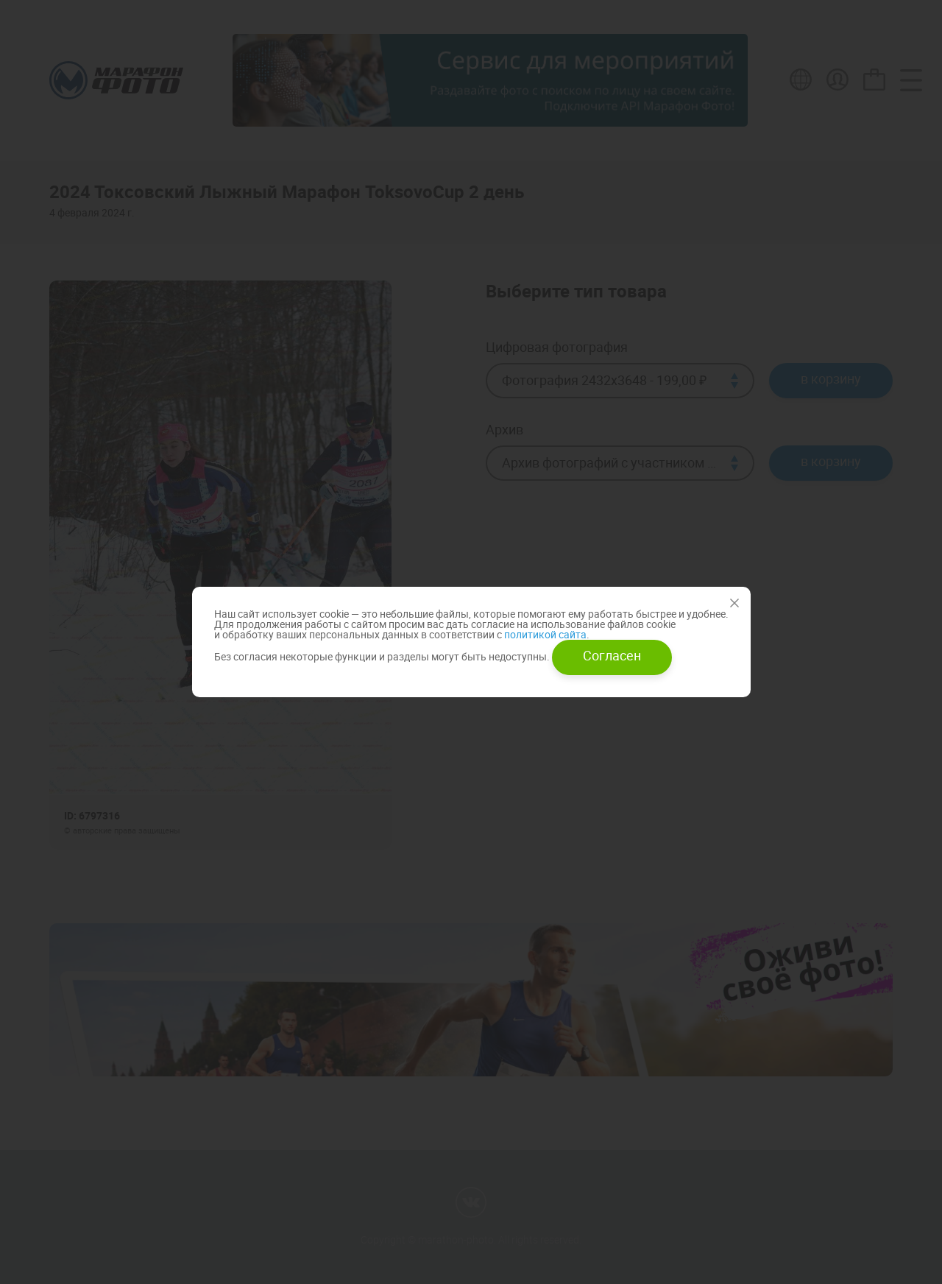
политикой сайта (544, 634)
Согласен (612, 655)
